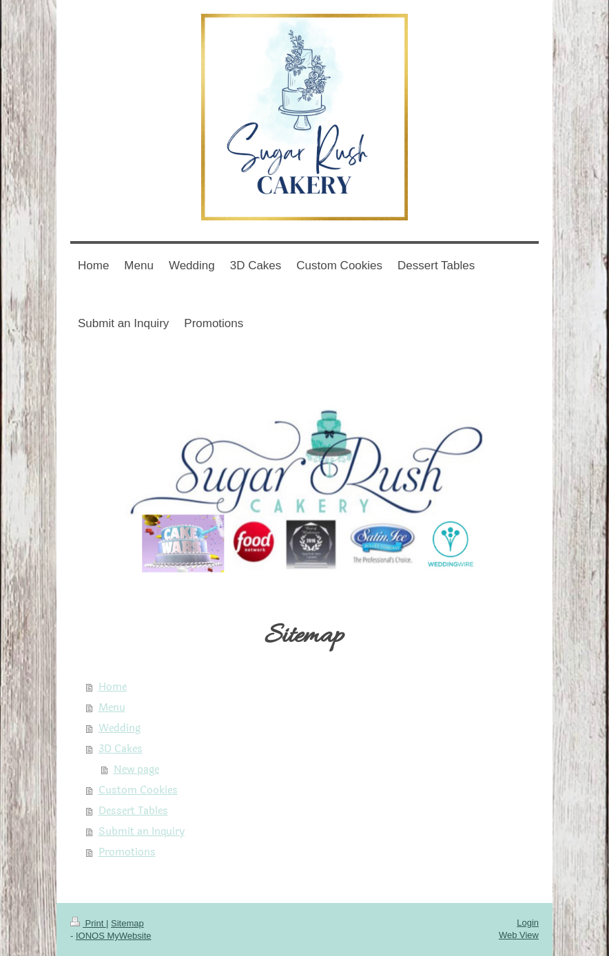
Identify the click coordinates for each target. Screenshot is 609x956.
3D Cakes (121, 749)
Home (113, 687)
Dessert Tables (133, 811)
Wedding (120, 728)
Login (528, 922)
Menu (112, 708)
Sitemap (127, 923)
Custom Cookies (138, 790)
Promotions (127, 852)
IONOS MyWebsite (114, 936)
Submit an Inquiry (142, 832)
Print (88, 923)
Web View (519, 935)
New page (136, 770)
